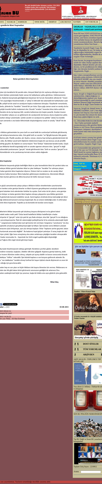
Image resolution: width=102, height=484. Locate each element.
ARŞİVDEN (88, 354)
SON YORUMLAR (91, 22)
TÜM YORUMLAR (92, 349)
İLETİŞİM (77, 22)
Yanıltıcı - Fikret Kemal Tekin (84, 291)
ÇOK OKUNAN (65, 22)
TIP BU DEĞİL (40, 22)
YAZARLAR (11, 22)
